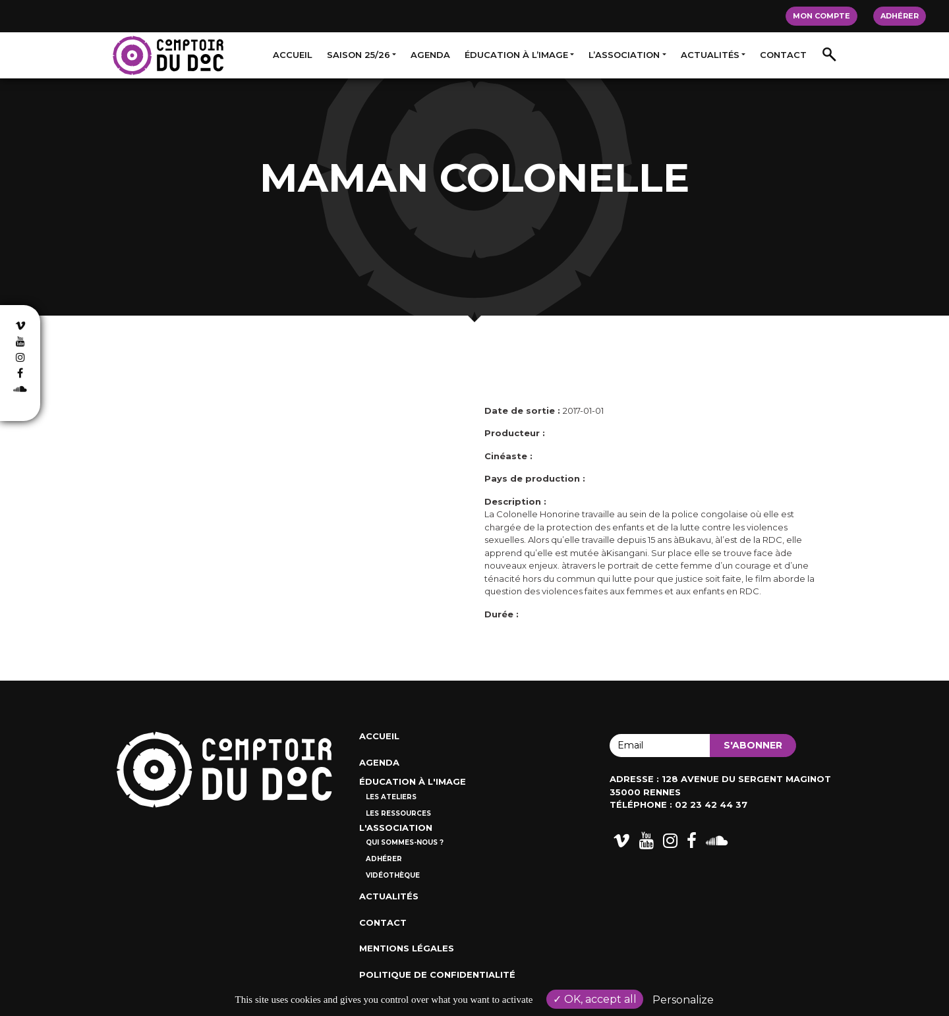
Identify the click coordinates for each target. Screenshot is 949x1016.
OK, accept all (595, 999)
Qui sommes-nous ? (405, 842)
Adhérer (899, 15)
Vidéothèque (393, 875)
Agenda (430, 54)
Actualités (710, 54)
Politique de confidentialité (437, 974)
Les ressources (398, 813)
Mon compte (821, 15)
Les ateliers (391, 797)
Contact (783, 54)
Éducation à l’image (516, 54)
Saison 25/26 (358, 54)
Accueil (292, 54)
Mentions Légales (406, 948)
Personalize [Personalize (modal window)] (683, 1000)
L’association (624, 54)
